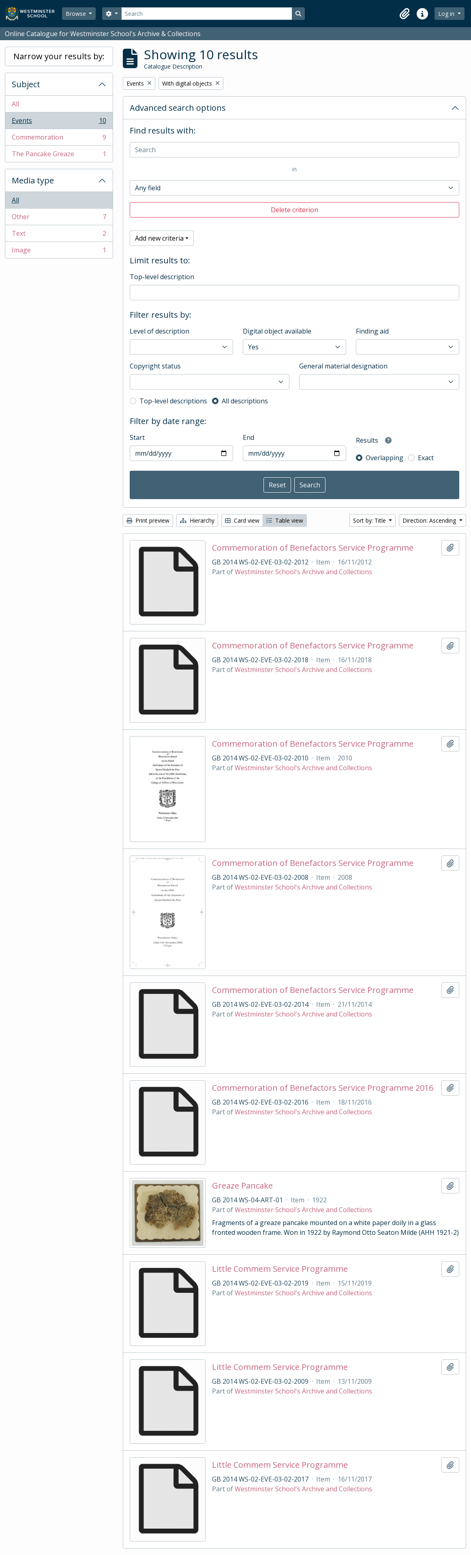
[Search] (206, 13)
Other (58, 218)
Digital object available (277, 331)
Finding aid (372, 331)
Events (58, 122)
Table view (284, 520)
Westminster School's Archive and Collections (303, 571)
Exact (426, 457)
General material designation (343, 366)
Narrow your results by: (59, 56)
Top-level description (162, 276)
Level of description (159, 331)
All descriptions (245, 400)
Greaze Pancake (242, 1186)
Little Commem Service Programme (280, 1269)
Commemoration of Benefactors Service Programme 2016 (322, 1088)
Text (58, 235)
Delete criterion (294, 209)
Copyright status (155, 366)
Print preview (147, 520)
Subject (26, 84)
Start (137, 437)
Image (58, 251)
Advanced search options (178, 107)
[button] (404, 14)
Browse (77, 13)
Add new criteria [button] (159, 238)
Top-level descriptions (173, 400)
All (15, 103)
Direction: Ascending (430, 520)
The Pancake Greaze (58, 155)
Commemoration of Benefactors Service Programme (312, 548)
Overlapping (384, 457)
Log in (447, 13)
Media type (33, 180)
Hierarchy (197, 520)
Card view (242, 520)
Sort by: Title (370, 520)
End (248, 437)
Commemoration (58, 139)
